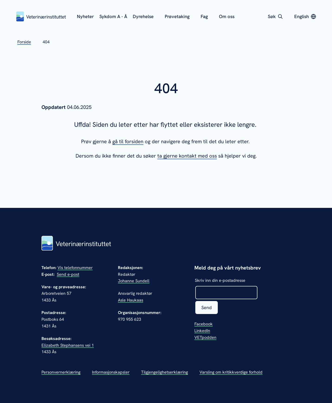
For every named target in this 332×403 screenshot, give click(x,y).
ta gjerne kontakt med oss (187, 155)
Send (206, 308)
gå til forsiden (127, 141)
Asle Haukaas (130, 300)
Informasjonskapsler (111, 372)
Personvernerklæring (60, 372)
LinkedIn (202, 330)
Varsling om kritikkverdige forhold (230, 372)
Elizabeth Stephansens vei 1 (67, 345)
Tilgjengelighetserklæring (164, 372)
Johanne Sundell (133, 280)
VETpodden (205, 337)
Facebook (203, 324)
